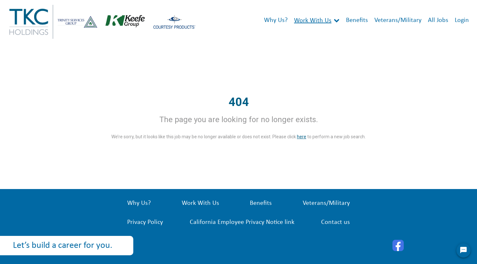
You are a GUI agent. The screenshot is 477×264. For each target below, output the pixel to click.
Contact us (335, 222)
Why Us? (276, 20)
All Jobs (438, 20)
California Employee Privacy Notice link (242, 222)
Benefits (357, 20)
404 (238, 102)
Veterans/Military (397, 20)
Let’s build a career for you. (62, 245)
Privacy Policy (145, 222)
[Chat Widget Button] (463, 250)
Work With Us (312, 20)
